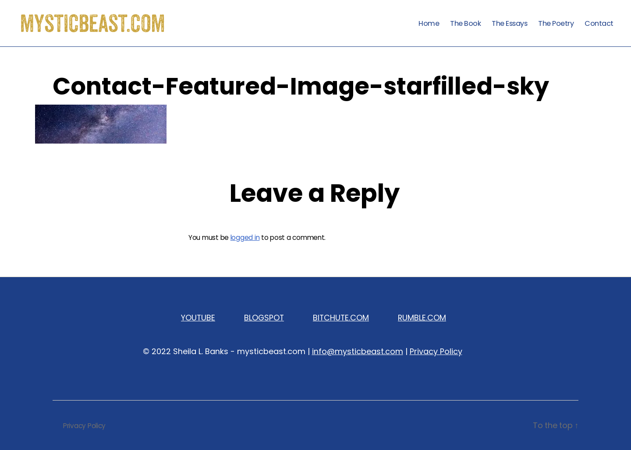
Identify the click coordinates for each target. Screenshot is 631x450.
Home (428, 23)
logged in (245, 237)
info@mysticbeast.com (357, 351)
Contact (599, 23)
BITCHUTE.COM (341, 317)
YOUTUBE (198, 317)
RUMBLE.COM (422, 317)
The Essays (509, 23)
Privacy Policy (436, 351)
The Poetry (556, 23)
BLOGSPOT (264, 317)
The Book (465, 23)
